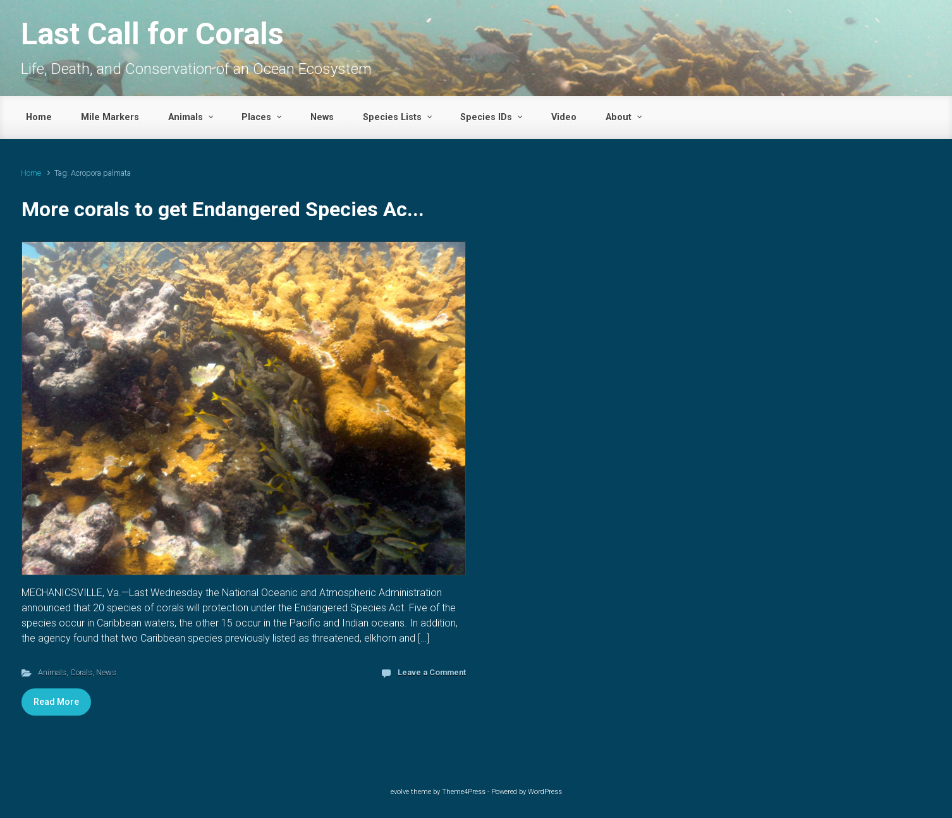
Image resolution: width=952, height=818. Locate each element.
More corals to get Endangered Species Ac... (222, 209)
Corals (81, 672)
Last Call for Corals (152, 34)
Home (31, 173)
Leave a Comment (432, 672)
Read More (56, 702)
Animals (52, 672)
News (106, 672)
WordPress (545, 792)
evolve (400, 792)
